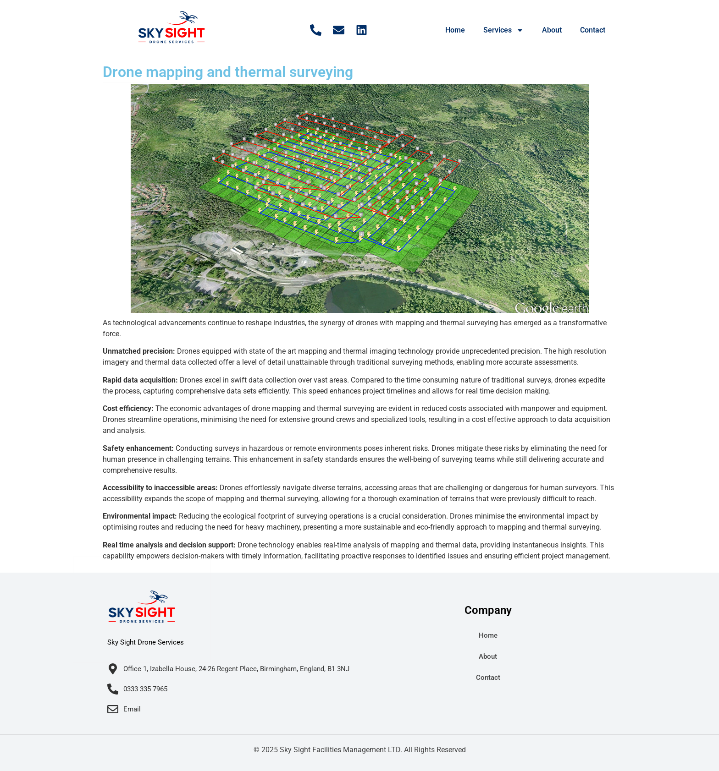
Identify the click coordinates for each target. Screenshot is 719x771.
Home (455, 30)
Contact (592, 30)
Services (503, 30)
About (552, 30)
